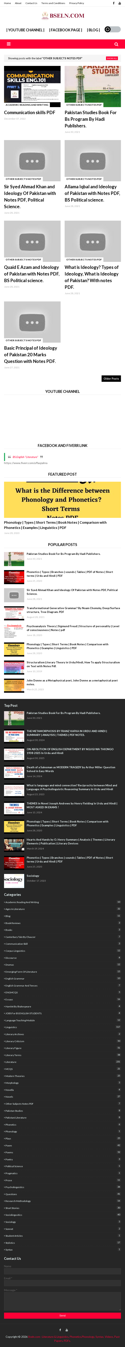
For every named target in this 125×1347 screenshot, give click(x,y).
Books (63, 929)
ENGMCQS (63, 992)
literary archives (63, 1034)
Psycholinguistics (63, 1187)
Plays (63, 1138)
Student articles (63, 1235)
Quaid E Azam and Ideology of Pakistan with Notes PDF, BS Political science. (32, 273)
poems (63, 1152)
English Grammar (63, 978)
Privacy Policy (76, 3)
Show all (112, 58)
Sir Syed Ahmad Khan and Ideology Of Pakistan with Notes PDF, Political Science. (30, 196)
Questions (63, 1194)
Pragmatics (63, 1173)
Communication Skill (63, 943)
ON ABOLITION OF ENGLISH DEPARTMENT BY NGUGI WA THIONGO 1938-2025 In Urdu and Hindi (70, 751)
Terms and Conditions (53, 3)
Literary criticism (63, 1041)
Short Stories (63, 1208)
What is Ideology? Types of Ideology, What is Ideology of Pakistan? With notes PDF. (92, 277)
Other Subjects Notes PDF (63, 1103)
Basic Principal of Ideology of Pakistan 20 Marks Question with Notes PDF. (30, 354)
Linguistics (63, 1027)
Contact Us (31, 3)
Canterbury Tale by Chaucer (63, 936)
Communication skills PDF (29, 112)
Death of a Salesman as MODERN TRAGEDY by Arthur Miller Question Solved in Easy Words (71, 769)
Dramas (63, 964)
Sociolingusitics (63, 1214)
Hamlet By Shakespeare (63, 1006)
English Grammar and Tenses (63, 985)
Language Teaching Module (63, 1020)
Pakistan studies (63, 1110)
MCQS (63, 1068)
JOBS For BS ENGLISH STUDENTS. (63, 1013)
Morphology (63, 1082)
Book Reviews (63, 923)
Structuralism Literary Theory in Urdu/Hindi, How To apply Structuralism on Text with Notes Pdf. (73, 664)
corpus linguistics (63, 950)
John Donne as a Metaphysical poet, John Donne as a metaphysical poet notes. (72, 682)
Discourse (63, 957)
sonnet (63, 1228)
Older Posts (111, 378)
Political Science (63, 1166)
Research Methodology (63, 1201)
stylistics (63, 1242)
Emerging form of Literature (63, 971)
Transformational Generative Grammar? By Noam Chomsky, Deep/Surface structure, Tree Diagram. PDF (73, 610)
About (18, 3)
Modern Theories (63, 1076)
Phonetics (63, 1124)
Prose (63, 1180)
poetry (63, 1159)
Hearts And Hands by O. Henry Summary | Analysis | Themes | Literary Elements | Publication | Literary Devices (71, 841)
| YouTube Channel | (25, 30)
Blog (63, 916)
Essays (63, 999)
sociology (63, 1221)
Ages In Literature (63, 909)
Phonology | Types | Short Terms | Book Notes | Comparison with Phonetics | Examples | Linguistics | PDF (55, 525)
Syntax (63, 1249)
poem (63, 1145)
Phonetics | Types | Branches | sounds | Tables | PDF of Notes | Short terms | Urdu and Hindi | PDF (70, 574)
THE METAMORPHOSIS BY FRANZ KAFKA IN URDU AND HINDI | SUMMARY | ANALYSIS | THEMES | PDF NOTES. (67, 733)
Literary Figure (63, 1048)
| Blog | (93, 30)
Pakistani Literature (63, 1117)
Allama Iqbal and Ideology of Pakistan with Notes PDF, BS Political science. (92, 193)
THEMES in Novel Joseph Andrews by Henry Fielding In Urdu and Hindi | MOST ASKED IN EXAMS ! (72, 805)
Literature (63, 1061)
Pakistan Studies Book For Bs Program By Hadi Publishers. (91, 119)
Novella (63, 1089)
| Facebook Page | (65, 30)
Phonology (63, 1131)
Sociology (33, 875)
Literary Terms (63, 1055)
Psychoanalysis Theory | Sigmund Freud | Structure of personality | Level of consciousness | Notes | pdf (73, 628)
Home (7, 3)
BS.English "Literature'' (25, 457)
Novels (63, 1096)
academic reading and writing (63, 902)
